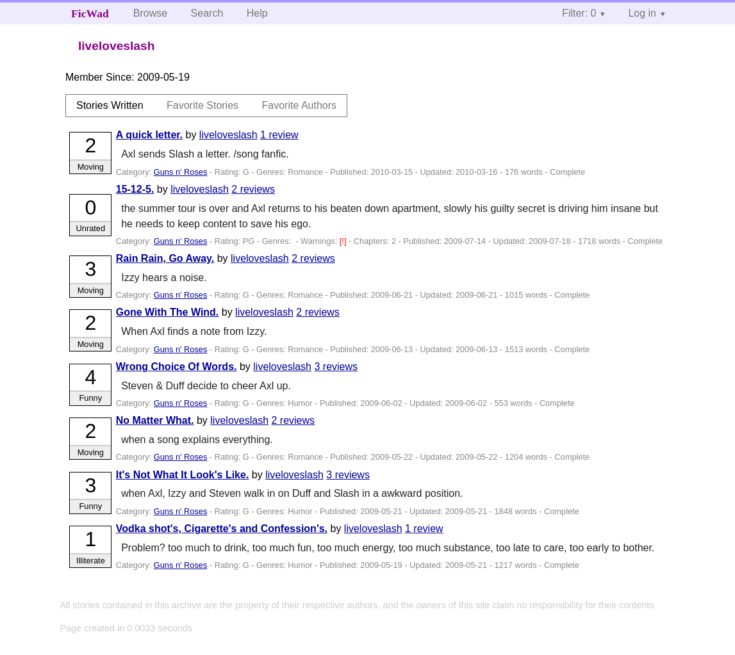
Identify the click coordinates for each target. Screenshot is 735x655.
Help (257, 13)
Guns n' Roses (181, 172)
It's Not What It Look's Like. (182, 474)
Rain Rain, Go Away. (165, 258)
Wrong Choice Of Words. (176, 366)
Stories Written (110, 105)
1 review (279, 134)
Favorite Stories (202, 105)
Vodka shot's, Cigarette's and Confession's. (221, 528)
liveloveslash (228, 134)
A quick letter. (149, 134)
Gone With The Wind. (167, 312)
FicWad (90, 13)
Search (207, 13)
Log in (642, 13)
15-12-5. (135, 189)
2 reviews (253, 189)
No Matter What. (155, 420)
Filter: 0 (579, 13)
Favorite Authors (299, 105)
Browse (150, 13)
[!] (344, 241)
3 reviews (336, 366)
